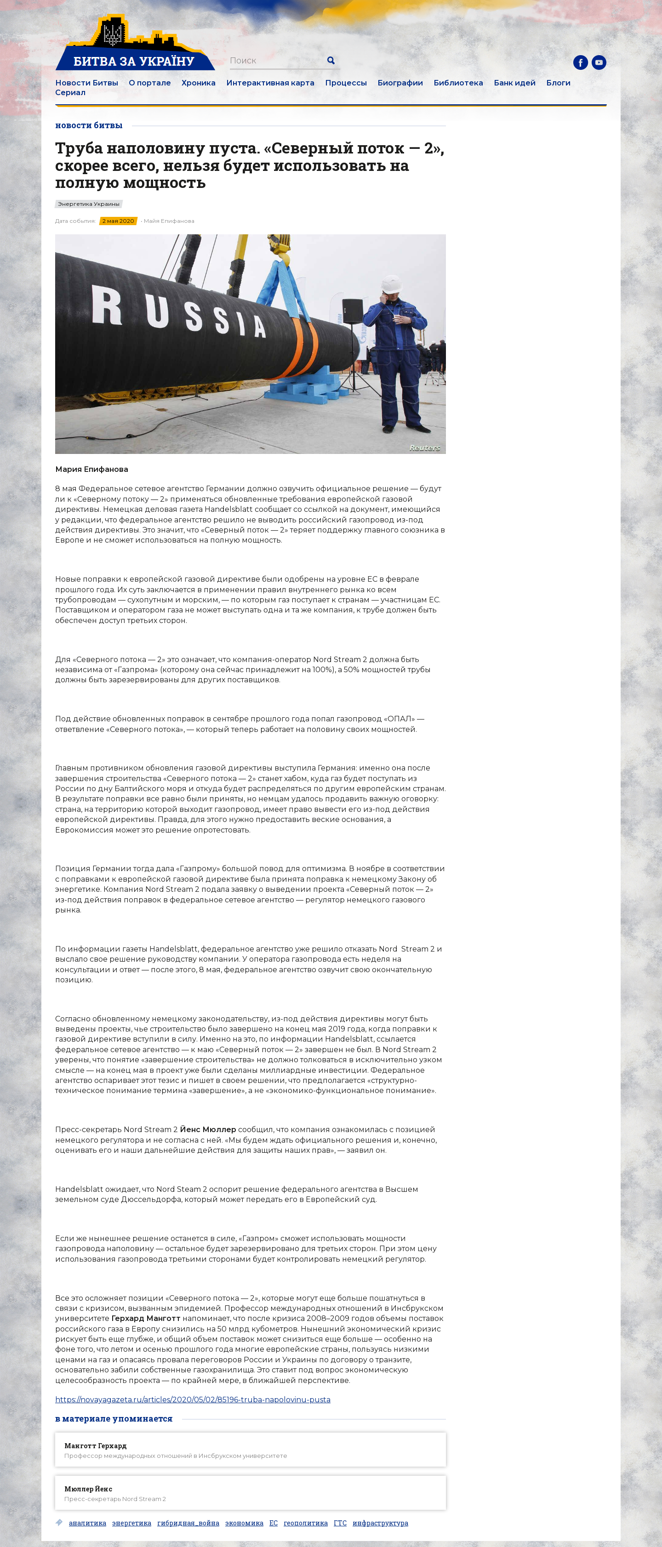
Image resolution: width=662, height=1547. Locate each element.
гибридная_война (188, 1523)
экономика (244, 1523)
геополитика (306, 1523)
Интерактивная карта (270, 83)
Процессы (346, 83)
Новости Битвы (86, 83)
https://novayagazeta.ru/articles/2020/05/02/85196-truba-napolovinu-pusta (193, 1399)
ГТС (340, 1523)
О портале (150, 83)
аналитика (87, 1523)
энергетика (131, 1523)
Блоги (558, 83)
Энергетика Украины (89, 204)
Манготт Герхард (95, 1445)
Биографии (400, 83)
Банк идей (515, 83)
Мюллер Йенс (88, 1489)
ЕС (273, 1523)
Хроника (199, 83)
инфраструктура (380, 1523)
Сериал (70, 92)
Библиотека (458, 83)
